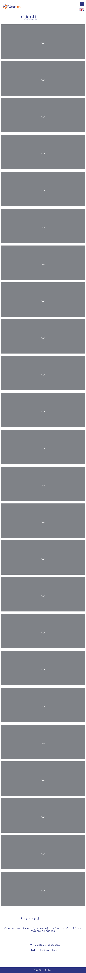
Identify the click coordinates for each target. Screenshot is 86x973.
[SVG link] (11, 6)
